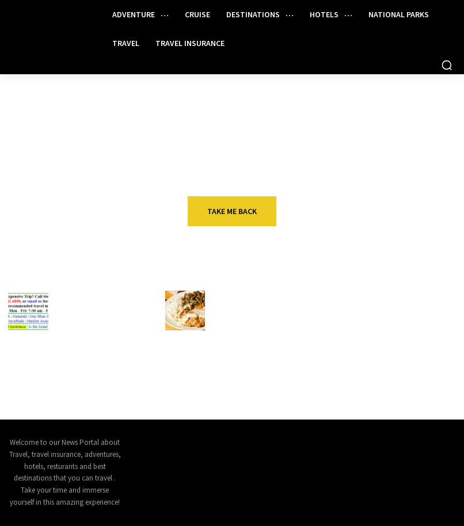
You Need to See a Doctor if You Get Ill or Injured (95, 315)
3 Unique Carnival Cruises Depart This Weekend (90, 376)
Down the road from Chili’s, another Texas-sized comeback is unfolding (251, 320)
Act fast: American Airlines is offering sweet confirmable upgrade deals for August (413, 320)
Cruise (70, 356)
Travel (384, 295)
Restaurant (237, 295)
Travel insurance (92, 295)
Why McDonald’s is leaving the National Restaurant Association (253, 376)
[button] (446, 65)
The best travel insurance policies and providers (408, 376)
